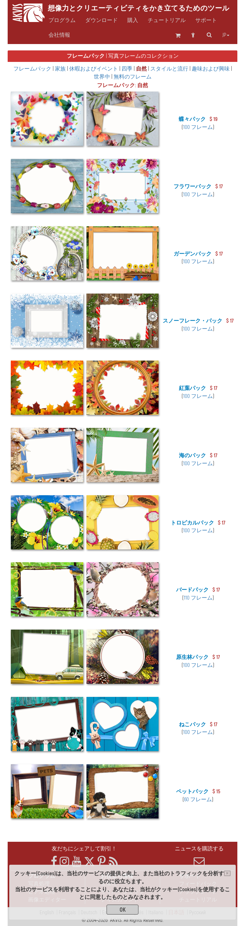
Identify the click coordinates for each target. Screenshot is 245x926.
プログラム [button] (62, 20)
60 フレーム (198, 799)
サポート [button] (206, 20)
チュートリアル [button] (167, 20)
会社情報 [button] (59, 35)
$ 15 (216, 791)
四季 (128, 68)
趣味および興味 (211, 68)
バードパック (192, 589)
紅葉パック (192, 388)
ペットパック (192, 791)
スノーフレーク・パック (192, 320)
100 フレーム (198, 127)
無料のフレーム (133, 76)
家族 (61, 68)
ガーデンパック (193, 253)
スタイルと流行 (169, 68)
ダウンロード (101, 20)
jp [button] (225, 35)
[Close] (227, 873)
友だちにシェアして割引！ (84, 848)
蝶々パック (192, 119)
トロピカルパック (192, 522)
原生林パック (192, 657)
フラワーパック (193, 186)
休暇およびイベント (94, 68)
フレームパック (33, 68)
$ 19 (214, 119)
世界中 (102, 76)
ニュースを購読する (199, 856)
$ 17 (219, 186)
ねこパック (192, 724)
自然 (142, 68)
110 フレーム (198, 597)
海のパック (192, 455)
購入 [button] (132, 20)
